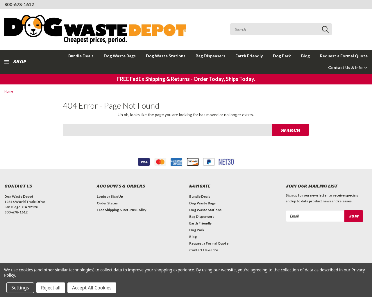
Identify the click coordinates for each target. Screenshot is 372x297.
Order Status (107, 203)
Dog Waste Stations (165, 55)
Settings (20, 287)
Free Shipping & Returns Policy (121, 210)
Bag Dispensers (210, 55)
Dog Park (282, 55)
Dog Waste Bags (120, 55)
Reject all (50, 287)
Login (101, 196)
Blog (305, 55)
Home (8, 91)
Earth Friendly (249, 55)
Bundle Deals (81, 55)
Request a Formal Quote (344, 55)
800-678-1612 (19, 4)
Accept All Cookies (92, 287)
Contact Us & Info (348, 67)
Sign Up (117, 196)
